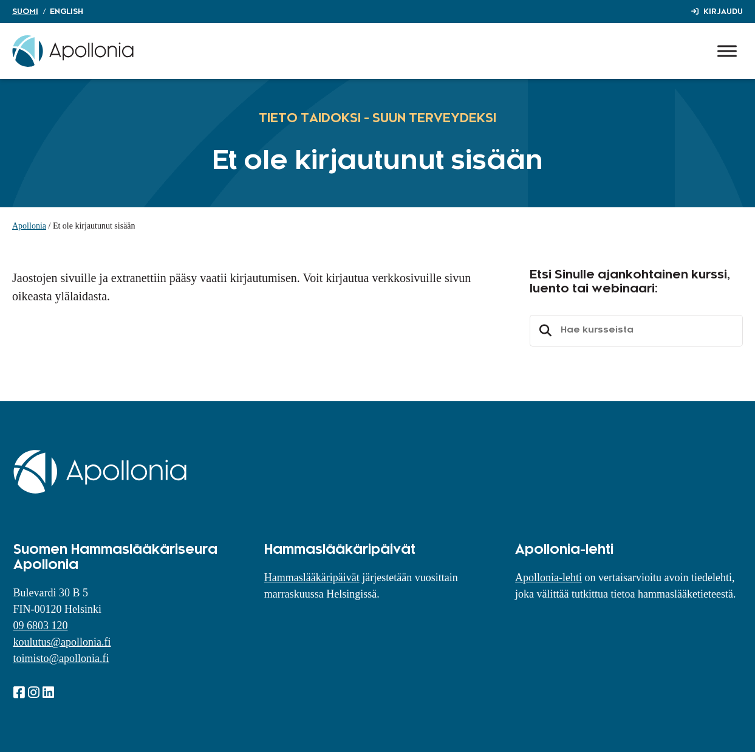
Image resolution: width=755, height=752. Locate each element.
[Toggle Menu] (727, 51)
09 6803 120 (40, 625)
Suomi (25, 11)
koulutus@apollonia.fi (62, 642)
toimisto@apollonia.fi (61, 658)
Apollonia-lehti (548, 577)
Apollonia (29, 225)
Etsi (544, 331)
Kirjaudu (723, 11)
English (66, 11)
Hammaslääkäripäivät (312, 577)
